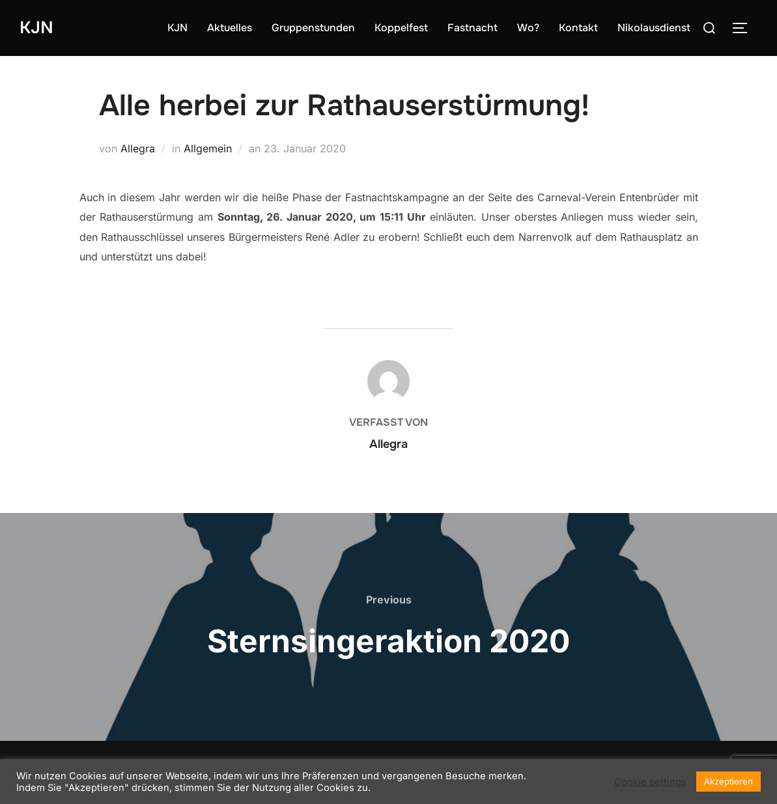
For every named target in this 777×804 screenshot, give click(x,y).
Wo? (528, 28)
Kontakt (578, 28)
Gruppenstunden (313, 28)
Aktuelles (229, 28)
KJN (36, 27)
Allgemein (208, 148)
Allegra (137, 148)
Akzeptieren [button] (728, 781)
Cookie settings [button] (650, 782)
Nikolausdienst (653, 28)
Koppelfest (401, 28)
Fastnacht (472, 28)
